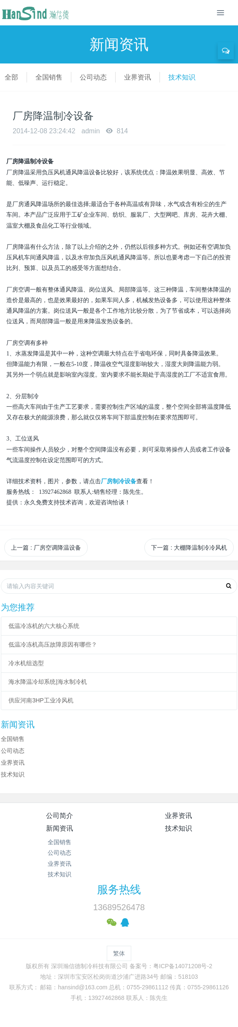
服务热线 (119, 889)
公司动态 (93, 77)
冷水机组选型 (26, 663)
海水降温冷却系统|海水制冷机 (47, 681)
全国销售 (48, 77)
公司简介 (59, 815)
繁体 (119, 953)
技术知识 (181, 77)
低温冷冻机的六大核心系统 (43, 625)
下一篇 (189, 547)
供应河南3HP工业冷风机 (40, 700)
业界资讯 (137, 77)
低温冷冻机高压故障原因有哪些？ (52, 644)
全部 (11, 77)
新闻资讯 (59, 828)
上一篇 (46, 547)
